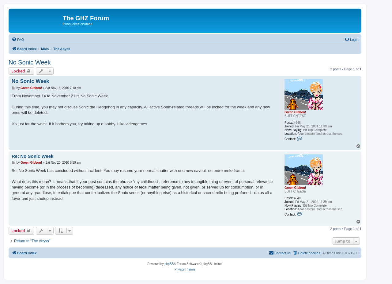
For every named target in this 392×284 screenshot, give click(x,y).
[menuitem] (18, 39)
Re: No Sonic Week (32, 156)
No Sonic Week (30, 62)
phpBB (169, 264)
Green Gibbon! (295, 112)
